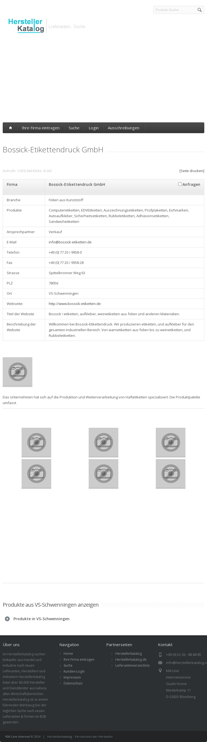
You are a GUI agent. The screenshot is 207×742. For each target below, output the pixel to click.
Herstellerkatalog (128, 653)
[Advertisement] (103, 79)
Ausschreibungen (123, 127)
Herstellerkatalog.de (131, 659)
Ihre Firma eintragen (41, 127)
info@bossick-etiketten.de (70, 242)
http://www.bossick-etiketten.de (75, 303)
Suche (74, 127)
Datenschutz (73, 683)
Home (68, 653)
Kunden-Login (74, 671)
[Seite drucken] (192, 170)
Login (94, 127)
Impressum (72, 677)
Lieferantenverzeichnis (132, 665)
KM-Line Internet (17, 736)
